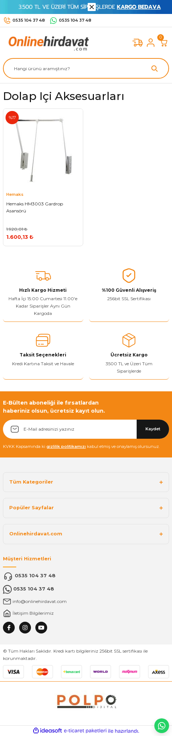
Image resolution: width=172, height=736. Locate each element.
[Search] (86, 68)
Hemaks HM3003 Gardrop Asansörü (34, 207)
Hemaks (15, 194)
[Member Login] (150, 42)
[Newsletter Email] (86, 429)
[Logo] (47, 42)
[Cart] (164, 42)
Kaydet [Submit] (152, 428)
